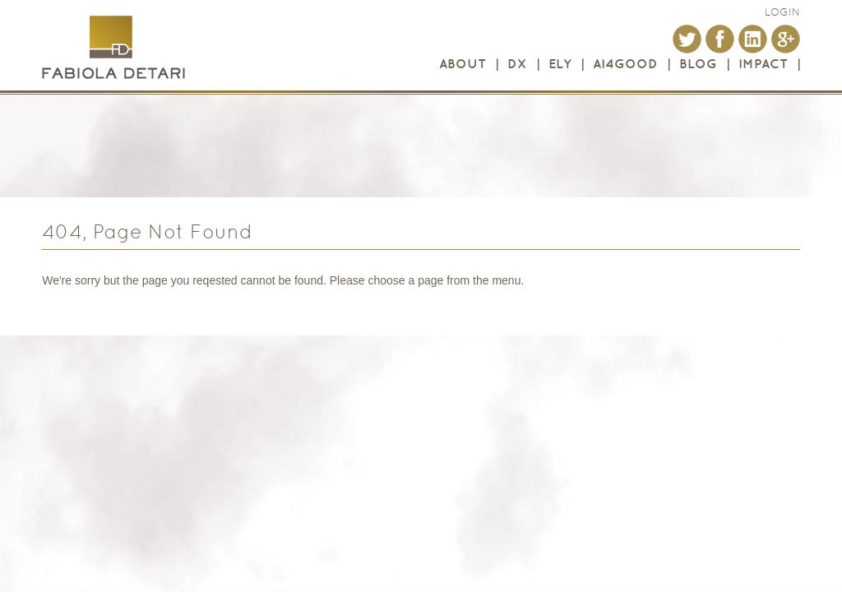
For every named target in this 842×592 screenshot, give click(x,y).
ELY (559, 63)
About (462, 63)
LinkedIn (752, 39)
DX (517, 63)
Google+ (785, 39)
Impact (763, 63)
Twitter (687, 39)
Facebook (720, 39)
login (782, 12)
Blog (698, 63)
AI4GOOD (625, 63)
